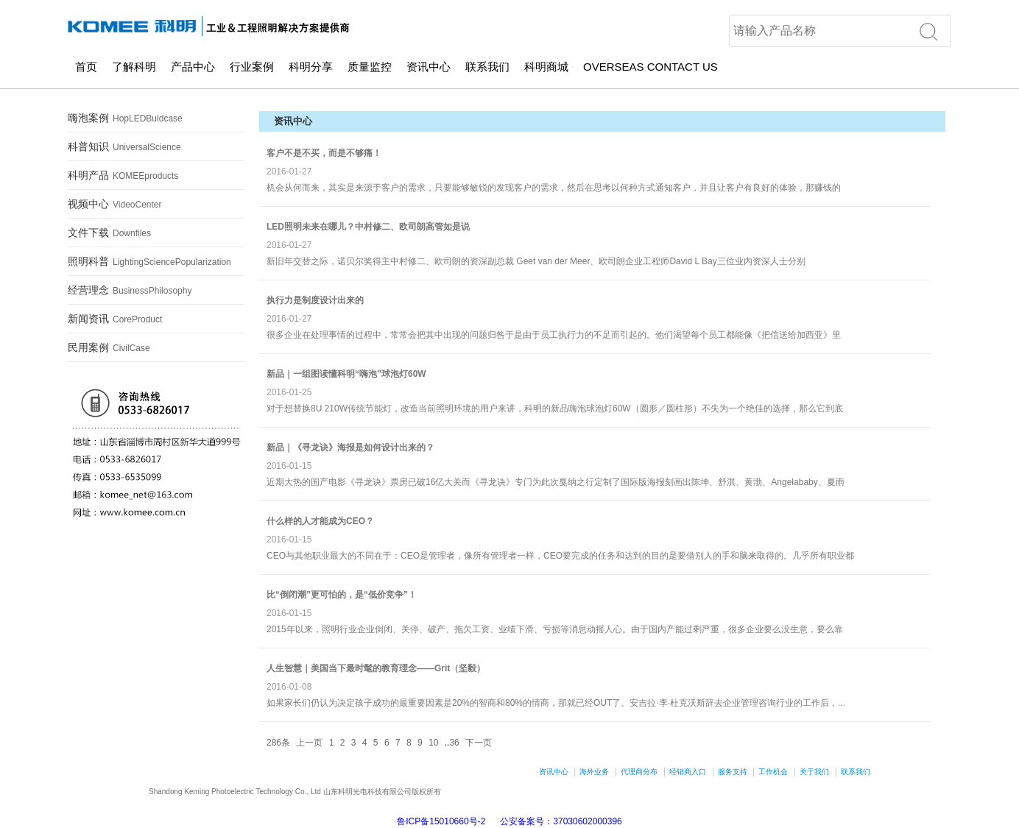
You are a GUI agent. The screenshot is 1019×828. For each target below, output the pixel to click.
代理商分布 (639, 772)
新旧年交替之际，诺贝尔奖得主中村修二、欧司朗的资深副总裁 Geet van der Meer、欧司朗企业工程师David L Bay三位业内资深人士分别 (536, 261)
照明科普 (149, 261)
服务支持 (732, 772)
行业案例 (252, 66)
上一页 (309, 742)
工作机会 (773, 772)
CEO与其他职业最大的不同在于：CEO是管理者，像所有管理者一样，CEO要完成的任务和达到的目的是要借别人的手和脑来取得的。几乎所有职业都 (560, 556)
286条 (278, 742)
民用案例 (109, 347)
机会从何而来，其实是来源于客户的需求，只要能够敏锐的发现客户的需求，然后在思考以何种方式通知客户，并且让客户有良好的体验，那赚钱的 (554, 188)
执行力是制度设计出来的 (315, 300)
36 (454, 742)
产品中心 (193, 66)
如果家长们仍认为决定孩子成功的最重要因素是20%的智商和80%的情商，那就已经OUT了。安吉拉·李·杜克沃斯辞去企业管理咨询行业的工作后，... (556, 703)
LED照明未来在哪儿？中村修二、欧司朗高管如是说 (368, 227)
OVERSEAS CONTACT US (650, 66)
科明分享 (311, 66)
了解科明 (134, 66)
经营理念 (129, 290)
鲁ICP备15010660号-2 (441, 821)
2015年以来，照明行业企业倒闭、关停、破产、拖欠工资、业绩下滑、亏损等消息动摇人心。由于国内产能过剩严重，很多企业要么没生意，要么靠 (555, 629)
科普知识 (124, 146)
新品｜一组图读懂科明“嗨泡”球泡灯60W (346, 374)
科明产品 (123, 175)
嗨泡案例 (125, 118)
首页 (86, 66)
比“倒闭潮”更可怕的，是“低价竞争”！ (342, 595)
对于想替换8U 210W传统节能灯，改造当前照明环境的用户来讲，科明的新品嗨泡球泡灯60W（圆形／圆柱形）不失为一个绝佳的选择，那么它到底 (555, 408)
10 (433, 742)
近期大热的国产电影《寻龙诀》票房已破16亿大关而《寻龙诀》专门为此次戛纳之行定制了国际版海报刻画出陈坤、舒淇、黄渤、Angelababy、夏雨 (556, 482)
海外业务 (594, 772)
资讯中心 (428, 66)
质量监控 (370, 66)
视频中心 (115, 204)
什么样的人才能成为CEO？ (320, 521)
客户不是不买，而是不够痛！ (324, 153)
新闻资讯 (115, 319)
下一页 (478, 742)
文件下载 (109, 232)
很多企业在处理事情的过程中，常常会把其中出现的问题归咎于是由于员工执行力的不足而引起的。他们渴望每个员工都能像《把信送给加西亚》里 (554, 335)
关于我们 (814, 772)
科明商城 (546, 66)
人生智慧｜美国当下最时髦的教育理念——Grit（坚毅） (376, 668)
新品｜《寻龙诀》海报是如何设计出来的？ (350, 447)
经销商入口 (687, 772)
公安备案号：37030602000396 (560, 821)
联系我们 (487, 66)
